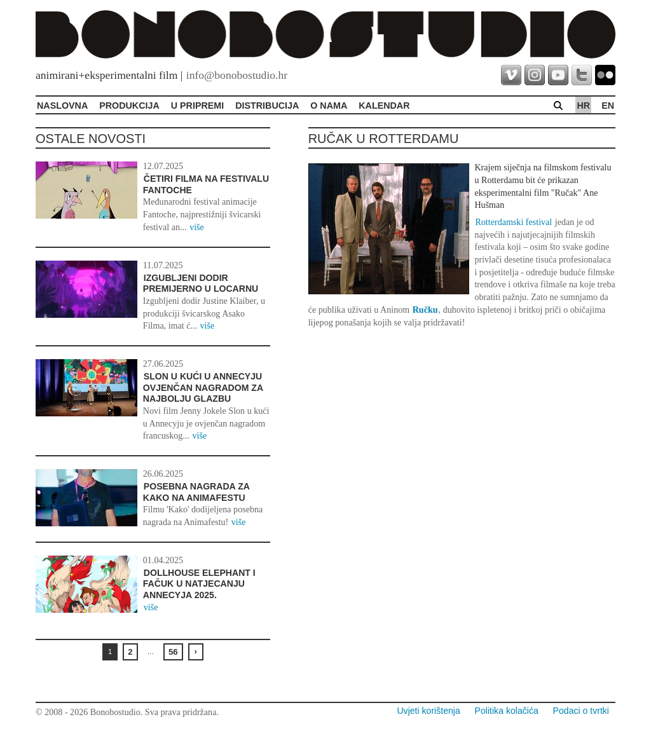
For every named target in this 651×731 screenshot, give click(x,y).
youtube (558, 75)
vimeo (511, 75)
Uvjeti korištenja (428, 711)
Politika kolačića (506, 711)
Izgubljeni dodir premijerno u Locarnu (200, 283)
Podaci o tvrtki (581, 711)
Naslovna (62, 105)
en (607, 105)
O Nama (328, 105)
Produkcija (129, 105)
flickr (605, 75)
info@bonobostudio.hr (236, 75)
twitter (582, 75)
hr (583, 105)
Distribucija (267, 105)
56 (173, 652)
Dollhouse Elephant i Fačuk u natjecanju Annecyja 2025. (199, 584)
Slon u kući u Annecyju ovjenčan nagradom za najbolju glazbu (203, 387)
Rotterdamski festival (513, 222)
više (196, 227)
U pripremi (197, 105)
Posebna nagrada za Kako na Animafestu (196, 492)
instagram (534, 75)
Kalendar (384, 105)
